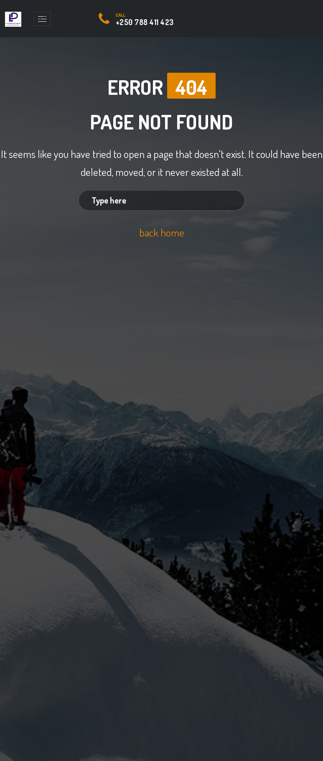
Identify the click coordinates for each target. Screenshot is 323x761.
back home (161, 232)
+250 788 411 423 (145, 22)
